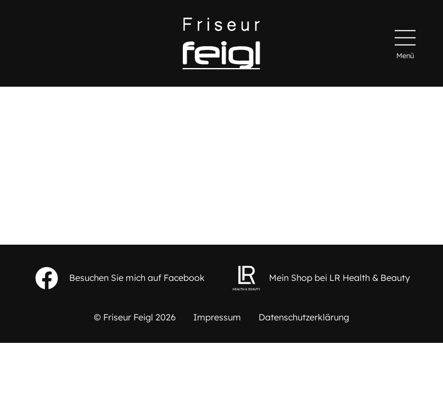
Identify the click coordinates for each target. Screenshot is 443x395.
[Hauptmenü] (405, 43)
